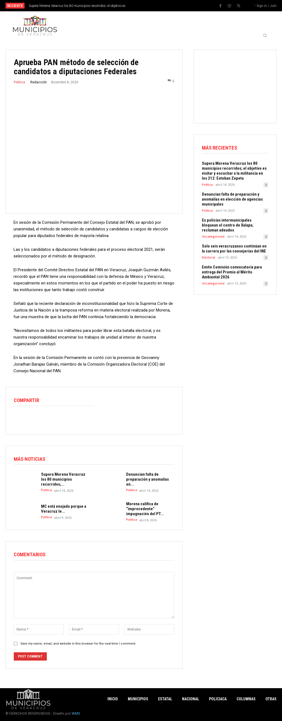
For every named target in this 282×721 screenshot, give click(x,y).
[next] (155, 5)
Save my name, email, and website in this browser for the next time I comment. (78, 643)
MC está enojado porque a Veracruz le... (63, 509)
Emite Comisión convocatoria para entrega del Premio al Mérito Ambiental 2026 (232, 272)
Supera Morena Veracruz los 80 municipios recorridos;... (63, 479)
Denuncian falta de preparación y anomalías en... (147, 479)
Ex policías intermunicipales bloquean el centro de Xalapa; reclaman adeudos (227, 225)
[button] (265, 35)
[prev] (146, 5)
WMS (76, 713)
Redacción (38, 82)
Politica (19, 82)
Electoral (208, 257)
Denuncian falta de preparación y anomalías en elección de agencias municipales (232, 199)
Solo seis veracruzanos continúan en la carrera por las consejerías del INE (234, 249)
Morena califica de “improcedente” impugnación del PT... (145, 508)
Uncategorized (213, 236)
